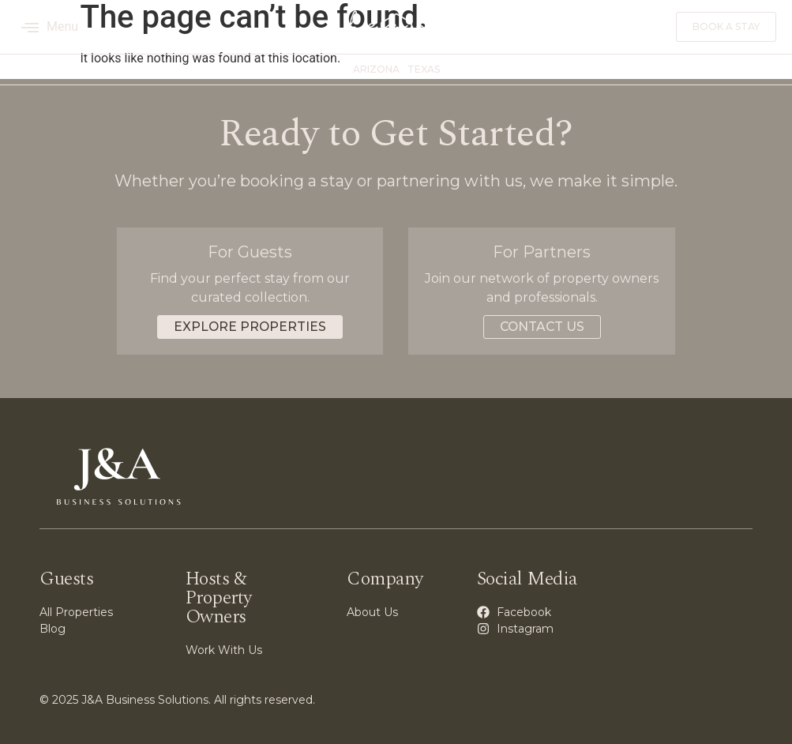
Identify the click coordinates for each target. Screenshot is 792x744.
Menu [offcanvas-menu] (49, 27)
